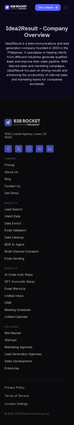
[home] (16, 7)
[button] (65, 7)
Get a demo (45, 7)
